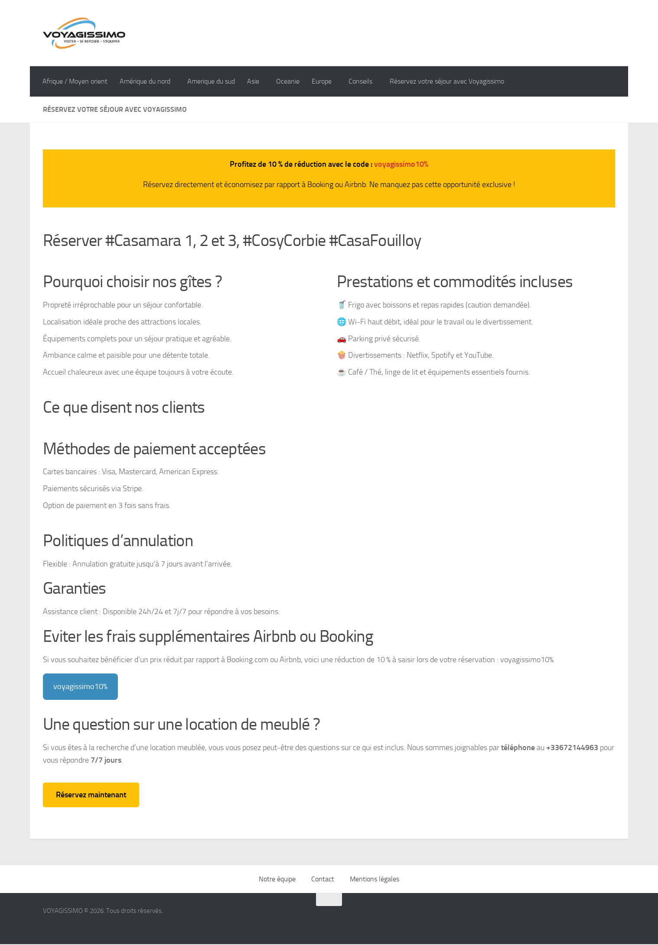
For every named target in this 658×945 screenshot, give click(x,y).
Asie (255, 81)
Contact (322, 880)
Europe (325, 81)
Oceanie (291, 81)
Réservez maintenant (91, 795)
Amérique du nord (145, 81)
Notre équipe (277, 880)
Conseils (366, 81)
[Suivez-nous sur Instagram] (578, 922)
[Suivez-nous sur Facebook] (562, 922)
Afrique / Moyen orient (74, 81)
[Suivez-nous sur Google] (593, 922)
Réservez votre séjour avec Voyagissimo (453, 81)
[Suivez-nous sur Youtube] (609, 922)
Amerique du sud (213, 81)
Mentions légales (374, 880)
